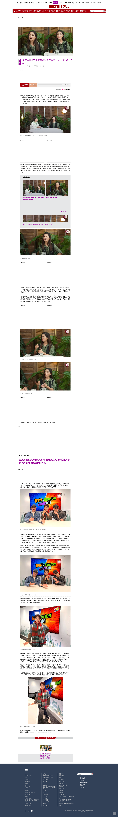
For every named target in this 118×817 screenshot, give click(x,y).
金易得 (61, 790)
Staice (26, 796)
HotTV (99, 3)
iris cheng (45, 805)
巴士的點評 (28, 776)
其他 (85, 11)
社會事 (34, 11)
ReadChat (46, 801)
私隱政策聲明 (84, 782)
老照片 (45, 798)
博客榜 (81, 11)
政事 (30, 11)
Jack (44, 790)
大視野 (68, 11)
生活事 (87, 3)
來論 (44, 803)
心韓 (60, 3)
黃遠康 (27, 790)
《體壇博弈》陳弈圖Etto (65, 800)
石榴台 (38, 3)
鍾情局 (27, 779)
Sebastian (27, 781)
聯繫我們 (82, 785)
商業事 (53, 11)
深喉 (44, 774)
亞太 (50, 3)
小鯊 (44, 783)
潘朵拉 (45, 796)
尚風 (44, 792)
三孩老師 (45, 794)
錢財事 (44, 11)
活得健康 (45, 800)
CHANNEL (45, 3)
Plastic (65, 3)
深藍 (26, 777)
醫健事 (63, 11)
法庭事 (39, 11)
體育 (69, 3)
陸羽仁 (27, 783)
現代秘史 (61, 776)
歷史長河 (81, 3)
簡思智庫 (27, 794)
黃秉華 (61, 787)
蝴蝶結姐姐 (28, 805)
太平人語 (61, 788)
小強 (26, 785)
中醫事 (58, 11)
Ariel (26, 774)
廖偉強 (61, 792)
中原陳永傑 (28, 798)
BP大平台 (26, 3)
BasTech (93, 3)
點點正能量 (28, 803)
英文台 (33, 3)
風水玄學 (27, 787)
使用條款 (82, 780)
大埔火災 (19, 11)
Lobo (26, 788)
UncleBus (61, 794)
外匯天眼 (61, 781)
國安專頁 (20, 3)
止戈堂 (45, 781)
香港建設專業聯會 (48, 777)
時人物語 (61, 779)
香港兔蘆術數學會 (30, 792)
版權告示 (82, 778)
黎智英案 (25, 11)
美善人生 (75, 3)
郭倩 (60, 777)
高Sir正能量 (46, 779)
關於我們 (82, 787)
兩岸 (72, 11)
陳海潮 (61, 801)
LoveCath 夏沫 (63, 785)
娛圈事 (55, 3)
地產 (48, 11)
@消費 (76, 11)
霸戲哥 (45, 785)
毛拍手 (61, 774)
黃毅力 (61, 783)
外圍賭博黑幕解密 (48, 776)
